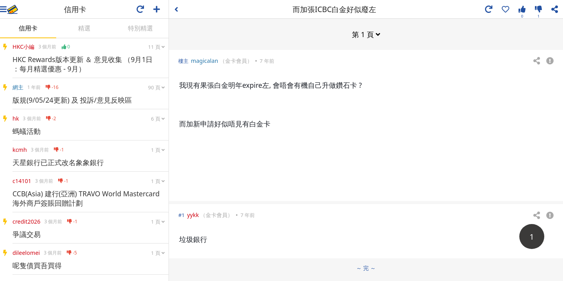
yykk (193, 214)
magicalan (204, 60)
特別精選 (140, 28)
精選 (84, 28)
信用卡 (28, 28)
